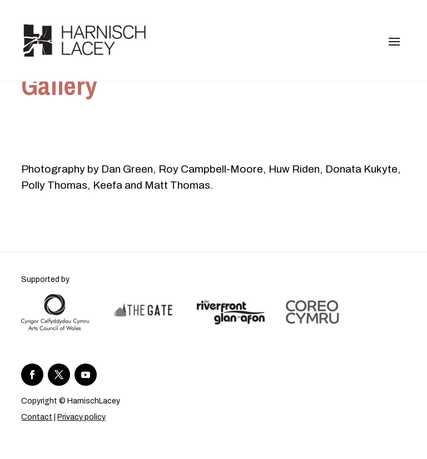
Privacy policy (81, 417)
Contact (36, 417)
